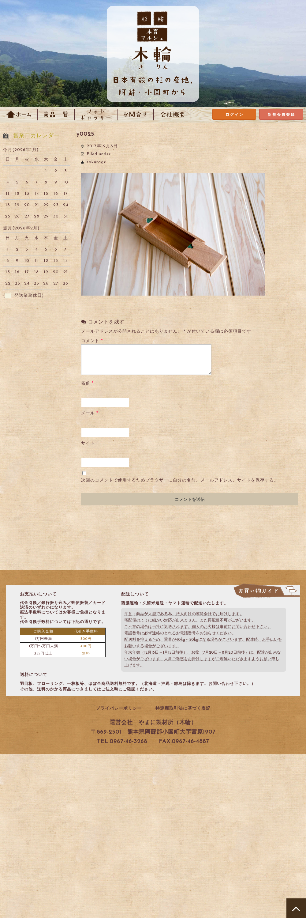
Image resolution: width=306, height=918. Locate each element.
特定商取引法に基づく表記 (183, 708)
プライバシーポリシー (119, 708)
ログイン (235, 115)
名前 (87, 383)
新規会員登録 (281, 115)
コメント (92, 341)
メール (89, 413)
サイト (88, 443)
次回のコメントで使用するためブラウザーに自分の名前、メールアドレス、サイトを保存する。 (179, 480)
